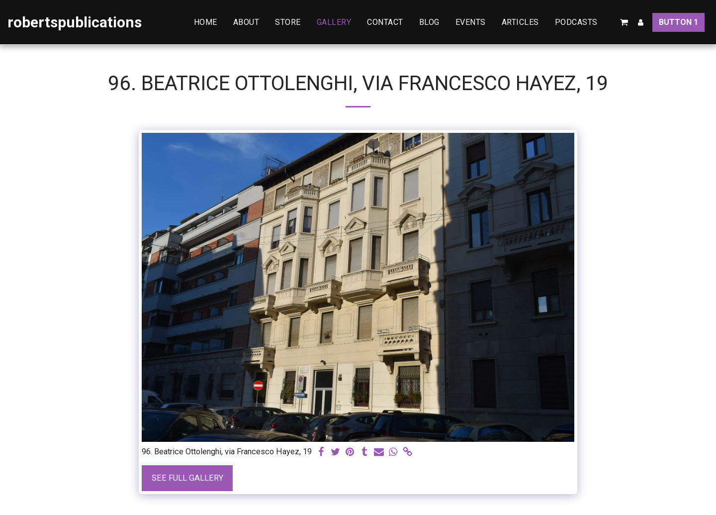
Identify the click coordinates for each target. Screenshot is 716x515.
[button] (581, 22)
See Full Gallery (187, 478)
